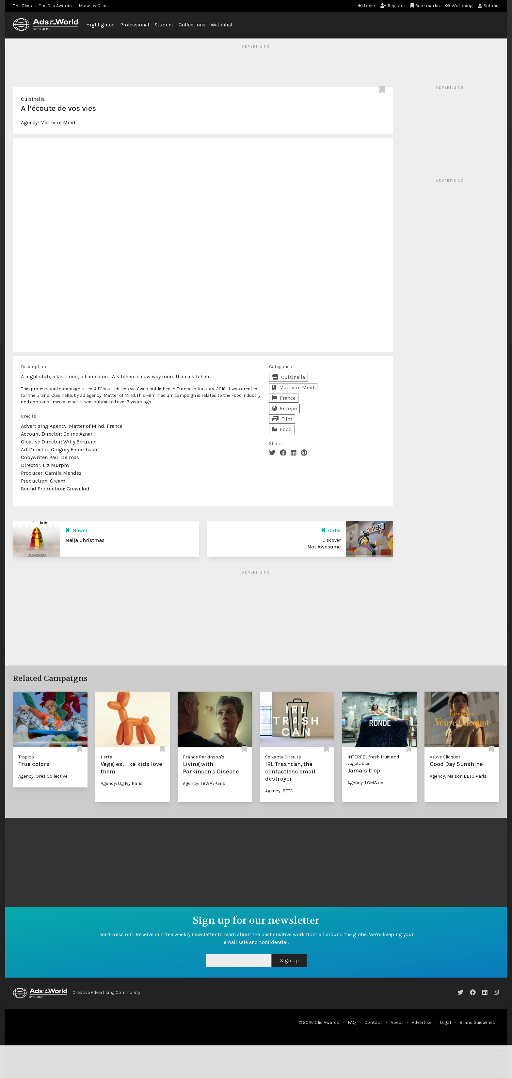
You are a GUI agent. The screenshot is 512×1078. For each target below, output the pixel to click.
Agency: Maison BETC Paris (458, 776)
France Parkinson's (203, 757)
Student (163, 25)
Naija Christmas (84, 540)
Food (282, 429)
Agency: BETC (279, 791)
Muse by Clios (93, 5)
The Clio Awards (55, 5)
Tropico (26, 757)
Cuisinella (33, 99)
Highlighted (100, 25)
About (397, 1022)
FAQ (352, 1022)
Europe (284, 408)
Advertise (421, 1022)
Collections (192, 25)
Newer (76, 530)
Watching (458, 5)
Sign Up (289, 960)
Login (366, 5)
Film (282, 419)
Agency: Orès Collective (42, 776)
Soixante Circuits (283, 757)
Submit (488, 5)
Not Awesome (324, 547)
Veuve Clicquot (445, 757)
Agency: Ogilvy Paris (122, 783)
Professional (134, 25)
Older (331, 530)
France (284, 398)
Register (392, 5)
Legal (445, 1022)
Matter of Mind (57, 122)
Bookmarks (425, 5)
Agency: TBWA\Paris (204, 783)
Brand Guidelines (477, 1022)
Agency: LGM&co (365, 783)
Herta (106, 757)
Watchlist (222, 25)
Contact (373, 1022)
